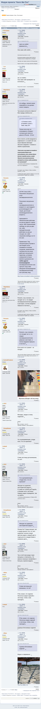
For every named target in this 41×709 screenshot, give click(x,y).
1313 (5, 403)
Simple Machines (26, 705)
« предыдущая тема (27, 23)
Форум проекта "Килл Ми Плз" (15, 2)
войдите (3, 7)
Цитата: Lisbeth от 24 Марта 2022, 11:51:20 (23, 643)
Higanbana (7, 89)
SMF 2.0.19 (15, 705)
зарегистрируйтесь (11, 7)
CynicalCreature (8, 360)
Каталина (6, 30)
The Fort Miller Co (23, 685)
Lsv (5, 66)
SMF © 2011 (20, 705)
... (9, 25)
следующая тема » (36, 23)
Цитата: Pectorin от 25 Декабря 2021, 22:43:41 (24, 116)
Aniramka (13, 21)
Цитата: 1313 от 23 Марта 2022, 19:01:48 (23, 520)
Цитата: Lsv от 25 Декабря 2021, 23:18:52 (23, 41)
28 (11, 25)
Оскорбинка (7, 428)
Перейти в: (28, 698)
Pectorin (6, 178)
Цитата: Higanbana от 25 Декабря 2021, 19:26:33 (26, 118)
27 (10, 25)
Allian (5, 572)
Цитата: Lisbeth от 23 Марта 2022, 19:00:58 (23, 583)
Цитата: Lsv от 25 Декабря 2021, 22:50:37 (23, 100)
